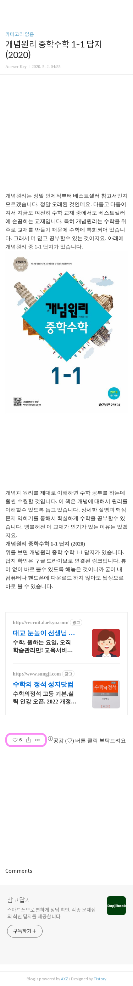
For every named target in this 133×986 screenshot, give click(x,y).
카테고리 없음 (19, 34)
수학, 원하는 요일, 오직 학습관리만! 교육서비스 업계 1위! (43, 646)
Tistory (100, 978)
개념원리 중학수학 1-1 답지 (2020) (45, 544)
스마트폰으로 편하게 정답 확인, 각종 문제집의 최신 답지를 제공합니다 (51, 913)
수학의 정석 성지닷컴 (43, 684)
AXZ (64, 978)
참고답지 (19, 900)
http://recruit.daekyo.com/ (40, 622)
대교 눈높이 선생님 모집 (44, 633)
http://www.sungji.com (37, 674)
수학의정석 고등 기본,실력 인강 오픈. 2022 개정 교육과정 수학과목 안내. (43, 698)
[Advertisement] (66, 134)
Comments (18, 871)
